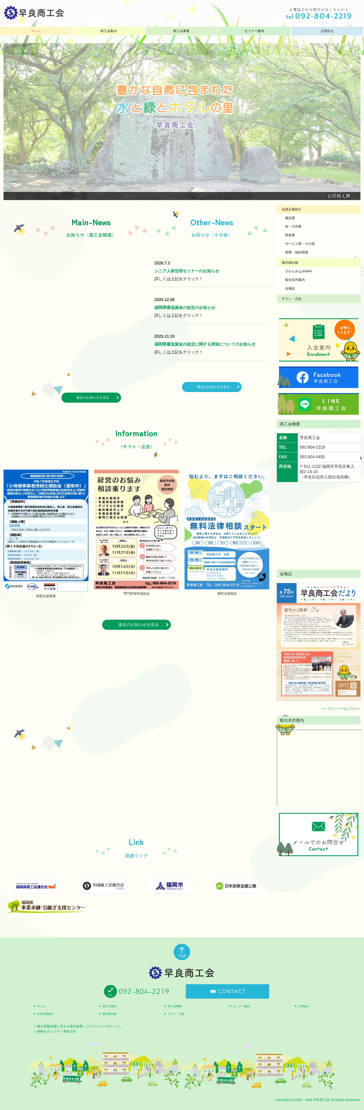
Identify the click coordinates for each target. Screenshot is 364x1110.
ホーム (36, 31)
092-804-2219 (312, 447)
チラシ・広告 (292, 299)
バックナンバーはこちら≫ (340, 708)
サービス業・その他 (300, 244)
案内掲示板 (290, 262)
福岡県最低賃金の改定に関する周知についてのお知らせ (205, 344)
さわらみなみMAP (298, 271)
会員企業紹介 (292, 209)
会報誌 (290, 288)
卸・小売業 (293, 226)
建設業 (290, 218)
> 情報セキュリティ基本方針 (55, 1031)
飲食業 (290, 235)
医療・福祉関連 (296, 252)
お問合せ (327, 31)
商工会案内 (108, 31)
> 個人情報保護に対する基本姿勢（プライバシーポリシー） (78, 1026)
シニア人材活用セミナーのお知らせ (186, 271)
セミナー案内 (254, 31)
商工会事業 (181, 31)
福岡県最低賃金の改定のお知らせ (184, 307)
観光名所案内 (295, 280)
